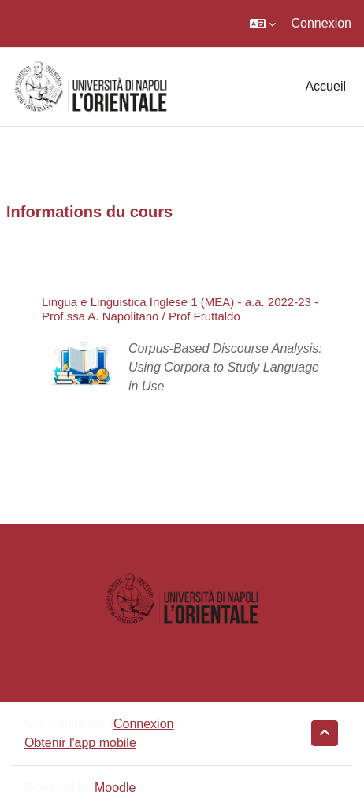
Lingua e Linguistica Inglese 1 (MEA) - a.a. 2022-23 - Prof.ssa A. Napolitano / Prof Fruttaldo (180, 309)
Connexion (322, 23)
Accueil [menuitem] (325, 86)
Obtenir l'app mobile (80, 742)
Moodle (115, 787)
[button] (262, 23)
